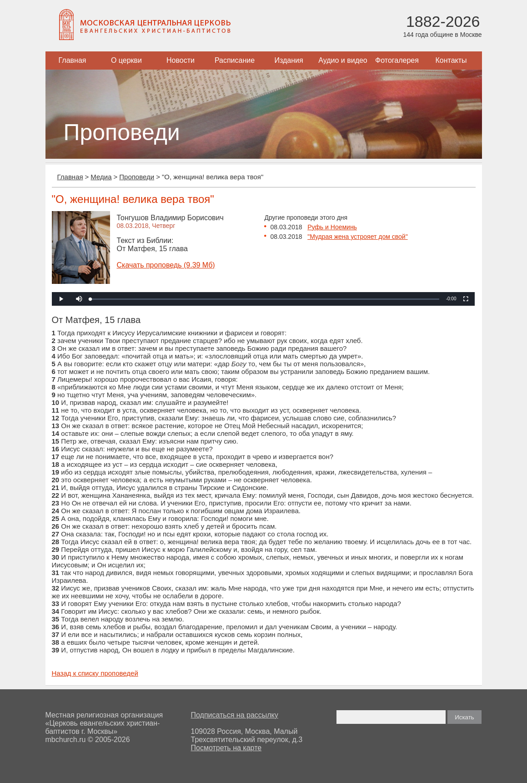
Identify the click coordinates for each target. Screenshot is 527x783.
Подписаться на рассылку (234, 715)
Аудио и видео (342, 60)
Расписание (235, 60)
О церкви (126, 60)
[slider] (264, 299)
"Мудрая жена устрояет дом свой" (357, 236)
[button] (79, 299)
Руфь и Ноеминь (332, 227)
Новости (180, 60)
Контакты (451, 60)
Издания (288, 60)
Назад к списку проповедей (95, 673)
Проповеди (136, 177)
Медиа (100, 177)
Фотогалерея (397, 60)
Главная (72, 60)
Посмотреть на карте (226, 748)
